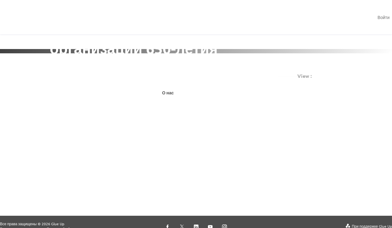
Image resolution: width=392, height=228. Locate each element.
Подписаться (183, 76)
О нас (168, 92)
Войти (384, 17)
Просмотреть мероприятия (93, 96)
